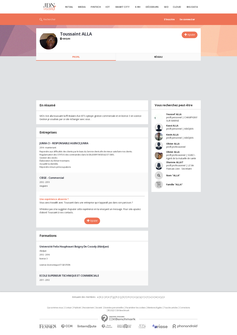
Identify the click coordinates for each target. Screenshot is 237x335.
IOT (107, 6)
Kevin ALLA (172, 134)
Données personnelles (114, 308)
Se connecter (187, 19)
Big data (192, 6)
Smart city (122, 6)
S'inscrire (169, 19)
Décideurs (152, 6)
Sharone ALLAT (174, 162)
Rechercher (49, 19)
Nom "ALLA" (173, 175)
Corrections (185, 308)
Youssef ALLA (174, 114)
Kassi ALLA (172, 125)
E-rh (137, 6)
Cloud (177, 6)
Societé (99, 308)
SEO (166, 6)
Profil (76, 56)
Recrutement (88, 308)
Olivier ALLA (173, 143)
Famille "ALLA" (174, 184)
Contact (68, 308)
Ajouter (191, 34)
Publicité (77, 308)
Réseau (158, 56)
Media (82, 6)
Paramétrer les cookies (136, 308)
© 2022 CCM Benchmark (118, 310)
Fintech (96, 6)
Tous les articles (171, 308)
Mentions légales (154, 308)
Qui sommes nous (55, 308)
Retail (69, 6)
